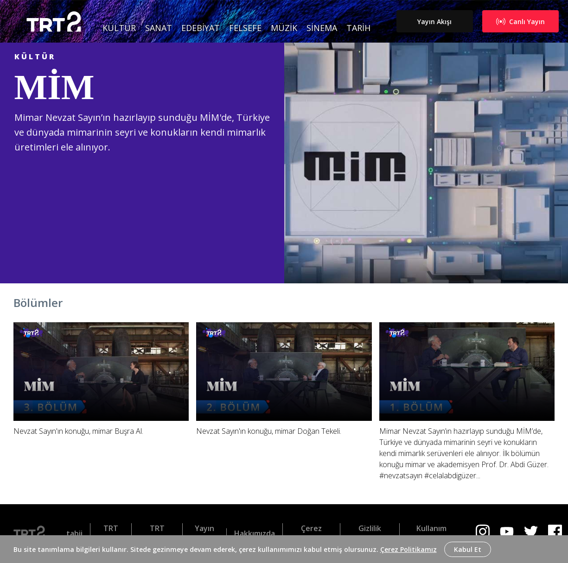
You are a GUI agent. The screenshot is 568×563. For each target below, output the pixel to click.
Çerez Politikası (311, 533)
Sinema (321, 28)
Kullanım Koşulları (431, 533)
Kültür (119, 28)
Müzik (284, 28)
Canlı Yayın (520, 21)
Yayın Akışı (434, 21)
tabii (74, 533)
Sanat (158, 28)
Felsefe (245, 28)
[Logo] (32, 533)
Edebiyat (200, 28)
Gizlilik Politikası (370, 533)
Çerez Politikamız (408, 549)
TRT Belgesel (157, 533)
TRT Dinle (111, 533)
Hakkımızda (254, 533)
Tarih (358, 28)
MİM (54, 87)
